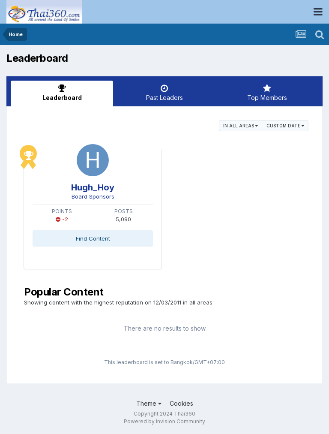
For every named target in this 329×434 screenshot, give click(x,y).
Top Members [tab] (267, 92)
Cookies (181, 403)
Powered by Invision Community (164, 421)
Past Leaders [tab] (164, 92)
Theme (149, 403)
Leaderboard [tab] (62, 92)
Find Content (93, 238)
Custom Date (285, 125)
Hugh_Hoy (92, 187)
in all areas (240, 125)
